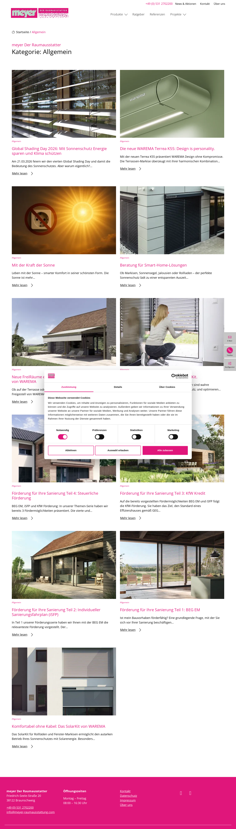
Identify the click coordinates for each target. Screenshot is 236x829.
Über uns (219, 4)
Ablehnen (70, 450)
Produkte (116, 14)
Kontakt (205, 4)
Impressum (128, 800)
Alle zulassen (165, 450)
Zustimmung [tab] (68, 387)
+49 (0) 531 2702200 (159, 4)
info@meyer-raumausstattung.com (31, 812)
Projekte (175, 14)
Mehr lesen (22, 173)
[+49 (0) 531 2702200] (230, 351)
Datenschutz (128, 796)
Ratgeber (138, 14)
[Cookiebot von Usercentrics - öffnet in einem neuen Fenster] (173, 376)
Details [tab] (118, 387)
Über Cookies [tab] (167, 387)
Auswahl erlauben (118, 450)
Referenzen (157, 14)
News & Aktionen (185, 4)
